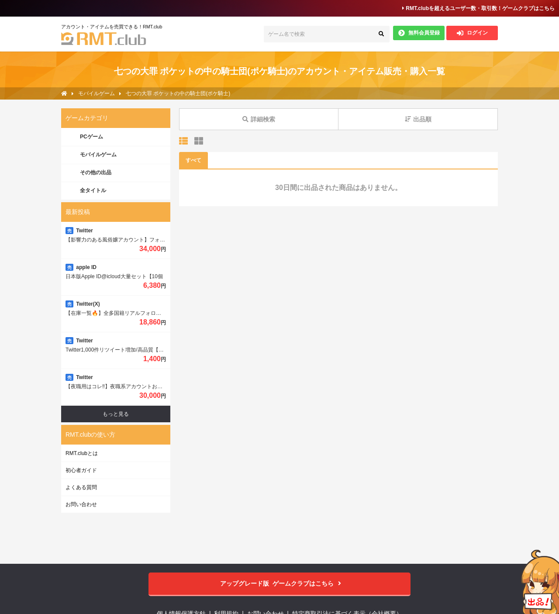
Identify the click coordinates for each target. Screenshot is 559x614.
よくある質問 (81, 487)
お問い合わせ (81, 504)
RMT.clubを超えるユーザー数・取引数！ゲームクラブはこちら (478, 8)
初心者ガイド (81, 470)
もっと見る (116, 414)
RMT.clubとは (82, 453)
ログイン (472, 33)
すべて (193, 160)
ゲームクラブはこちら (280, 583)
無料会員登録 (419, 33)
